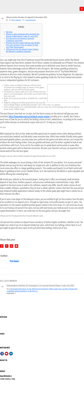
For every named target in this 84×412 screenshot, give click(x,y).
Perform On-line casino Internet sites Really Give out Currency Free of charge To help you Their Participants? (23, 45)
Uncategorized (30, 20)
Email (16, 246)
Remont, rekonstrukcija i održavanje (11, 325)
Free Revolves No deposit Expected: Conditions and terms (20, 39)
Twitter (6, 246)
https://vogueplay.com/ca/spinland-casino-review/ (29, 116)
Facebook (2, 246)
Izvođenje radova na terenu (8, 328)
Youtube (6, 353)
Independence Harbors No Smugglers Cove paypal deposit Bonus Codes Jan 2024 (40, 285)
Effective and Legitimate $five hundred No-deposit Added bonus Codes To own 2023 (23, 35)
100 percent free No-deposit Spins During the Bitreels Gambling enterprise (22, 50)
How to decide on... (30, 291)
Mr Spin (9, 32)
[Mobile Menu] (82, 9)
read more (11, 293)
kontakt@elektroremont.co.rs (9, 387)
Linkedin (11, 353)
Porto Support (16, 20)
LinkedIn (11, 246)
